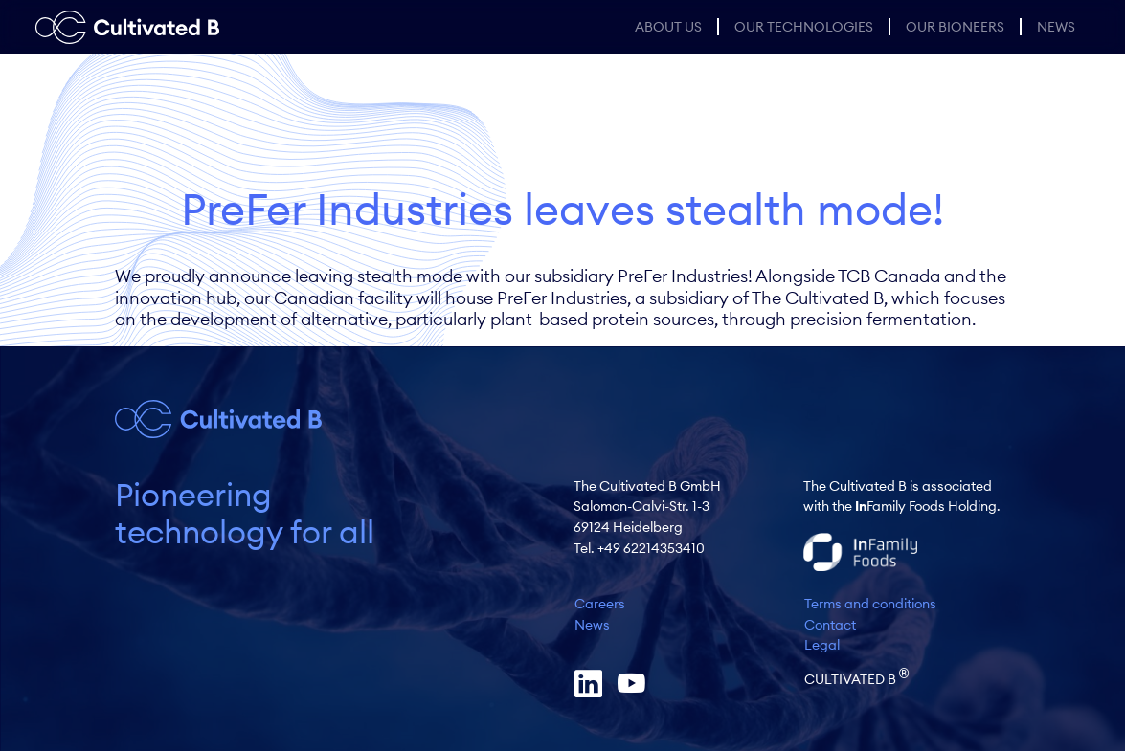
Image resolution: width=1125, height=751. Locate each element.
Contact (830, 624)
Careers (599, 603)
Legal (822, 644)
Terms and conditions (870, 603)
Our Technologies (803, 26)
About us (668, 26)
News (1056, 26)
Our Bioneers (955, 26)
